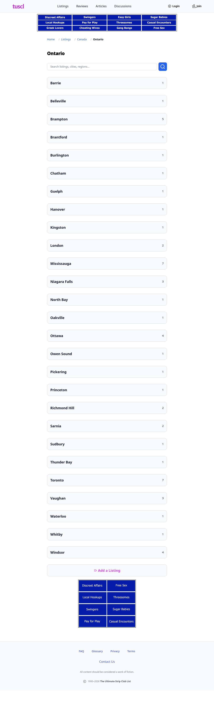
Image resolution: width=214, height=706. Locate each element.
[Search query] (102, 66)
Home (51, 39)
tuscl (18, 6)
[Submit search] (162, 66)
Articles (101, 6)
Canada (82, 39)
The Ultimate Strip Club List (115, 681)
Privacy (115, 651)
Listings (63, 6)
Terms (131, 651)
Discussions (122, 6)
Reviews (82, 6)
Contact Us (107, 662)
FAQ (81, 651)
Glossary (97, 651)
